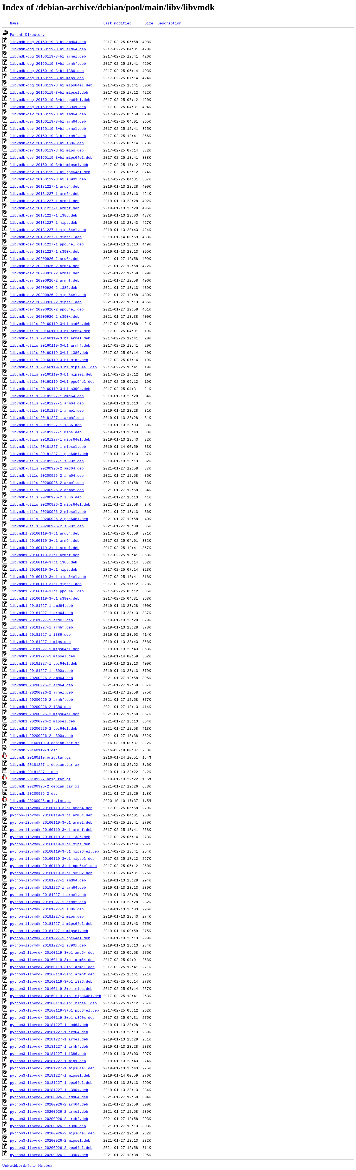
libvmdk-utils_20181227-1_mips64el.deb (50, 439)
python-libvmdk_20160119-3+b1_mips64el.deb (54, 851)
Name (14, 23)
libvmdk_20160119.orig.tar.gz (40, 757)
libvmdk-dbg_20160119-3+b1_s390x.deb (48, 106)
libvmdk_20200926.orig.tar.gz (40, 800)
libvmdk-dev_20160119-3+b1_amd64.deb (48, 113)
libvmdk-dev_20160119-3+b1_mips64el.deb (51, 157)
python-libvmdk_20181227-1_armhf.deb (48, 901)
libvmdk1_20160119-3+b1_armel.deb (45, 547)
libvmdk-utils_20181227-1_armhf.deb (47, 417)
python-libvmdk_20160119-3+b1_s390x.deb (51, 872)
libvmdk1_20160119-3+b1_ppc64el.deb (47, 590)
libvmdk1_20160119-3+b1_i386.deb (43, 562)
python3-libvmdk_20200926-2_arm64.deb (49, 1104)
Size (148, 23)
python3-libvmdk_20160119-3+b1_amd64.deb (52, 952)
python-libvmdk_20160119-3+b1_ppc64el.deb (53, 865)
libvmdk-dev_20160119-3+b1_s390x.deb (48, 179)
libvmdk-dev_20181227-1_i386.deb (43, 215)
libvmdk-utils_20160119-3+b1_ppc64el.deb (52, 381)
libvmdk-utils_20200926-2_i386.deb (45, 497)
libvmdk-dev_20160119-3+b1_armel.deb (48, 128)
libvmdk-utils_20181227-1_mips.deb (45, 431)
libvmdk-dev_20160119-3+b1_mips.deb (47, 150)
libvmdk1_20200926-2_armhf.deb (41, 699)
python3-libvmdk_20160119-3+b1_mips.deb (51, 988)
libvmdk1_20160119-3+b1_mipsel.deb (45, 583)
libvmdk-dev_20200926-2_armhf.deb (45, 280)
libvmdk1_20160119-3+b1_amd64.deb (45, 533)
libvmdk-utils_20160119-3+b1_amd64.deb (50, 323)
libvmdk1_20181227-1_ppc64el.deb (43, 663)
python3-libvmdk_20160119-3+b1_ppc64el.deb (54, 1010)
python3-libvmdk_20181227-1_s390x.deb (49, 1089)
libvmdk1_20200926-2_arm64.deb (41, 684)
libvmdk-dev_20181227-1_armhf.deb (45, 207)
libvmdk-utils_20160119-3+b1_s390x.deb (50, 388)
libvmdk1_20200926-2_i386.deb (40, 706)
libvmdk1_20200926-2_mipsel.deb (42, 721)
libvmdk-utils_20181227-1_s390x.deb (47, 460)
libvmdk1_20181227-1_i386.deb (40, 634)
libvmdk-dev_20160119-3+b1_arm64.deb (48, 121)
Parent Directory (27, 34)
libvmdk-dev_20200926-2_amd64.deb (45, 258)
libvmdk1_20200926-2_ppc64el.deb (43, 728)
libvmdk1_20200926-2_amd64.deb (41, 677)
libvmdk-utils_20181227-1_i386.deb (45, 424)
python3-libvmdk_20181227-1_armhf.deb (49, 1046)
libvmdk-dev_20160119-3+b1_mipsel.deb (49, 164)
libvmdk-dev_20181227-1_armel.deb (45, 200)
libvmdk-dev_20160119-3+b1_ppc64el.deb (50, 171)
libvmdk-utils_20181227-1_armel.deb (47, 410)
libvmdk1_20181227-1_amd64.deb (41, 605)
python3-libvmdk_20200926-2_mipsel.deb (50, 1140)
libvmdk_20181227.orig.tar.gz (40, 778)
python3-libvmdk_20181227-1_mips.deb (48, 1060)
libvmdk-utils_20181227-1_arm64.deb (47, 403)
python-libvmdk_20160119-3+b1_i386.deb (50, 836)
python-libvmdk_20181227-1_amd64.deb (48, 880)
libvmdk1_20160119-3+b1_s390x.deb (45, 598)
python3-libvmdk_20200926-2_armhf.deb (49, 1118)
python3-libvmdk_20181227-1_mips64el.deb (52, 1067)
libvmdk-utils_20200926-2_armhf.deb (47, 489)
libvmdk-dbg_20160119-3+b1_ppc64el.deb (50, 99)
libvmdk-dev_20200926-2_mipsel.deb (45, 301)
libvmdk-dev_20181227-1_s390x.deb (45, 251)
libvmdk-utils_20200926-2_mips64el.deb (50, 504)
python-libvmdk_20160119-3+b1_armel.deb (51, 822)
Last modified (117, 23)
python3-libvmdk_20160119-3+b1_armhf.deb (52, 974)
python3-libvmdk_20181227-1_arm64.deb (49, 1031)
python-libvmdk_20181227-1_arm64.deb (48, 887)
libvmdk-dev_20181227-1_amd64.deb (45, 186)
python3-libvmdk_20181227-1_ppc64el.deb (51, 1082)
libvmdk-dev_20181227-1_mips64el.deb (48, 229)
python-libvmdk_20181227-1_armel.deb (48, 894)
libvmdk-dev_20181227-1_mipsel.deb (45, 236)
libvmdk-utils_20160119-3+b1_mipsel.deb (51, 374)
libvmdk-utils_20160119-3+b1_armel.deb (50, 338)
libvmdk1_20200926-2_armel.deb (41, 692)
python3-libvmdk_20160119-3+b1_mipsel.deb (53, 1002)
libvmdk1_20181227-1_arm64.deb (41, 612)
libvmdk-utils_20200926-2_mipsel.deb (48, 511)
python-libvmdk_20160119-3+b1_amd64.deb (51, 807)
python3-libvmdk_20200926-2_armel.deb (49, 1111)
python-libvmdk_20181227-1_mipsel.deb (49, 930)
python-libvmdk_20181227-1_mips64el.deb (51, 923)
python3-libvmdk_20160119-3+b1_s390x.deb (52, 1017)
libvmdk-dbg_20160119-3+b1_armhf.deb (48, 63)
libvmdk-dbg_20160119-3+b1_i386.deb (47, 70)
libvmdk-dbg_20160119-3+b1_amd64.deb (48, 41)
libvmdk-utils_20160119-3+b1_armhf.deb (50, 345)
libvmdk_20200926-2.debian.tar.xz (45, 786)
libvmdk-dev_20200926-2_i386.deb (43, 287)
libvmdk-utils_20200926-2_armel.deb (47, 482)
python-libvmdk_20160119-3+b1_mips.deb (50, 843)
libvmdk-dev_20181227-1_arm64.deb (45, 193)
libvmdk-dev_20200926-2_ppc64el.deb (47, 309)
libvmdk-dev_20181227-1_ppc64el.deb (47, 244)
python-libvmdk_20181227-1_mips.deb (47, 916)
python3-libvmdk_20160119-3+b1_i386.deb (51, 981)
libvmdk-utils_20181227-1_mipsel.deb (48, 446)
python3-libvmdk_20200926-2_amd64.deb (49, 1096)
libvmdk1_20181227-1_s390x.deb (41, 670)
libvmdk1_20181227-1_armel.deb (41, 619)
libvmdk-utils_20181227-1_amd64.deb (47, 395)
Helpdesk (45, 1165)
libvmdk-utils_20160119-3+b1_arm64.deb (50, 330)
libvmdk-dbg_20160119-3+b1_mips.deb (47, 77)
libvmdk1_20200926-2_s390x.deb (41, 735)
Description (169, 23)
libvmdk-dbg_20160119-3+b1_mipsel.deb (49, 92)
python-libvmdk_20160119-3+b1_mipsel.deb (52, 858)
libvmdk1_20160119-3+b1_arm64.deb (45, 540)
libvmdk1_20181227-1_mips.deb (40, 641)
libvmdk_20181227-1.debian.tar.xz (45, 764)
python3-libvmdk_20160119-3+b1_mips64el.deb (55, 995)
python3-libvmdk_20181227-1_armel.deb (49, 1039)
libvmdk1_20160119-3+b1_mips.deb (43, 569)
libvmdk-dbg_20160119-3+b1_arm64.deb (48, 48)
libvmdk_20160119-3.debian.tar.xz (45, 742)
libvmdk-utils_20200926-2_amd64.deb (47, 468)
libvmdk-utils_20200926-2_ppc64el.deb (49, 518)
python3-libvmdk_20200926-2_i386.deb (48, 1125)
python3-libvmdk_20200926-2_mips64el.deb (52, 1133)
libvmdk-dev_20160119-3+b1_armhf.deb (48, 135)
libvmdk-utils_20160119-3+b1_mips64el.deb (53, 366)
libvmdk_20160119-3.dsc (34, 749)
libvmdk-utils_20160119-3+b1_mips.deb (49, 359)
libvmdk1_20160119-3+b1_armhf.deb (45, 554)
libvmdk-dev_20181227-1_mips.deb (43, 222)
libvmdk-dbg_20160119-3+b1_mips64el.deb (51, 85)
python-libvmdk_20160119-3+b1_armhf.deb (51, 829)
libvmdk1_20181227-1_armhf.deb (41, 627)
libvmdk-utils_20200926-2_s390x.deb (47, 525)
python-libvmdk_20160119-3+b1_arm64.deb (51, 815)
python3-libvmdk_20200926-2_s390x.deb (49, 1154)
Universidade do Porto (19, 1165)
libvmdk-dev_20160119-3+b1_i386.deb (47, 142)
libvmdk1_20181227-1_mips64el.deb (45, 648)
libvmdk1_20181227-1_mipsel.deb (42, 656)
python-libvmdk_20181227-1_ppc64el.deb (50, 937)
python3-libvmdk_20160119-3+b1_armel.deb (52, 966)
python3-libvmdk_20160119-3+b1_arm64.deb (52, 959)
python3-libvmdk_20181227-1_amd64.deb (49, 1024)
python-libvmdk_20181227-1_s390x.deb (48, 945)
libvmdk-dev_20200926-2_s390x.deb (45, 316)
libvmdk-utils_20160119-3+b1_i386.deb (49, 352)
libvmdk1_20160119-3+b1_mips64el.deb (48, 576)
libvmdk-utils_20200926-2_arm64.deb (47, 475)
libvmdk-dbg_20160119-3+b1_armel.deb (48, 56)
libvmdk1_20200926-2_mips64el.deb (45, 713)
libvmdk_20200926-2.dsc (34, 793)
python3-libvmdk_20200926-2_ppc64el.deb (51, 1147)
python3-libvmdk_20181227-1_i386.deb (48, 1053)
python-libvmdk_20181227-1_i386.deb (47, 908)
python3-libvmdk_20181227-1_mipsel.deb (50, 1075)
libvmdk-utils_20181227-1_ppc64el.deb (49, 453)
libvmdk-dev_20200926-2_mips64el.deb (48, 294)
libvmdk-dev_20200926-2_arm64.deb (45, 265)
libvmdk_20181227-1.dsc (34, 771)
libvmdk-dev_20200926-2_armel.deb (45, 272)
